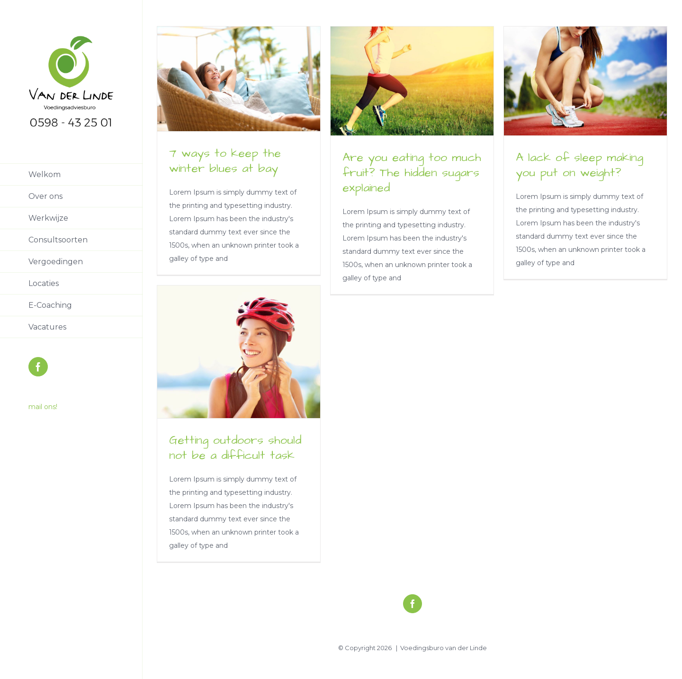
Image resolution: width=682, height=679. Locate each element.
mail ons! (42, 406)
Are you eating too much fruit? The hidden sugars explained (411, 172)
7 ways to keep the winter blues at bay (225, 161)
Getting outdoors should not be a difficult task (235, 448)
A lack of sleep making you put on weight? (579, 165)
